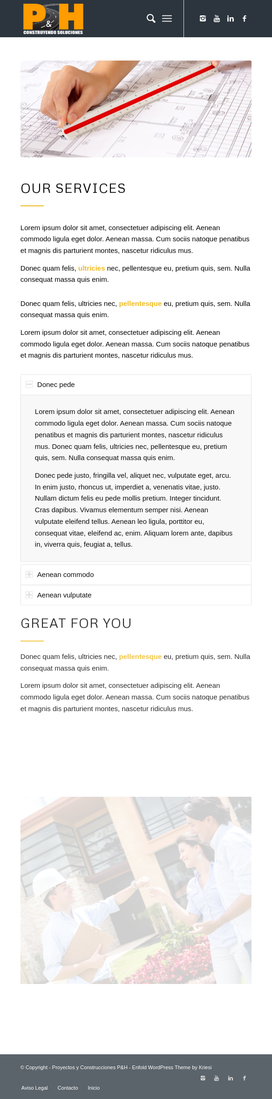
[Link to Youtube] (217, 19)
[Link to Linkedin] (231, 19)
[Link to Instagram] (203, 19)
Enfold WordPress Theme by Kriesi (172, 1067)
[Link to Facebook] (245, 19)
